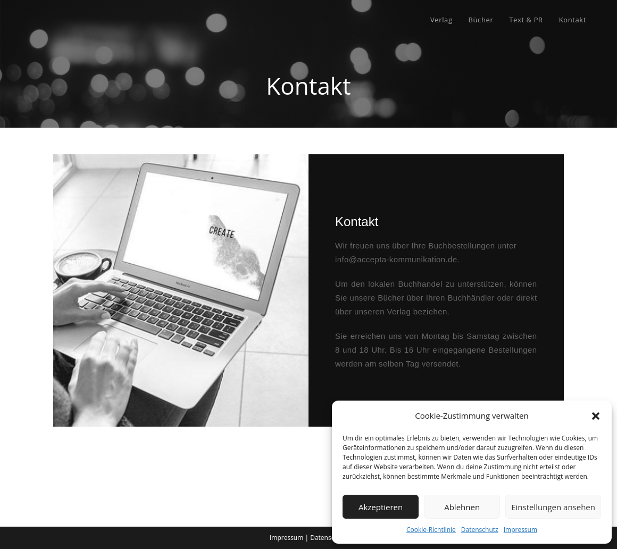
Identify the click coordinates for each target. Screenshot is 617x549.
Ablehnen (462, 507)
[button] (595, 416)
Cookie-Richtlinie (431, 529)
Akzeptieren (380, 507)
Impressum (520, 529)
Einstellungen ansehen (553, 507)
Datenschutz (479, 529)
